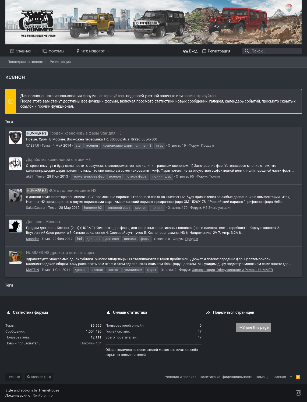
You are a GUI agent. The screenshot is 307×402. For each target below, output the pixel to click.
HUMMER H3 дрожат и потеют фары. (61, 252)
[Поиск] (268, 51)
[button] (35, 51)
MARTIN (32, 270)
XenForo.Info (43, 395)
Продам (208, 145)
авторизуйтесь (113, 96)
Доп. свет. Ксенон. (43, 221)
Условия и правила (180, 377)
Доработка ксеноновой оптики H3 (58, 159)
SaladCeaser (36, 208)
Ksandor (32, 239)
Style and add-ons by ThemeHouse (32, 390)
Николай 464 (90, 343)
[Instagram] (298, 393)
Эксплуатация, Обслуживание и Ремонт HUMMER (232, 270)
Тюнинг (215, 176)
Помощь (263, 377)
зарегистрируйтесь (201, 96)
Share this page (254, 327)
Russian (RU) (39, 377)
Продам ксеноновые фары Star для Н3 (74, 133)
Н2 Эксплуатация (217, 208)
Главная (279, 377)
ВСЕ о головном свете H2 (61, 190)
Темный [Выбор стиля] (13, 377)
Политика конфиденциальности (226, 377)
